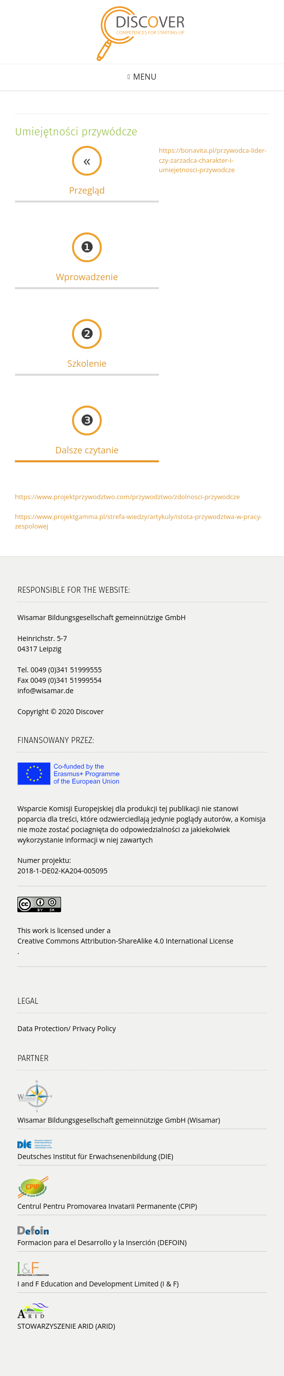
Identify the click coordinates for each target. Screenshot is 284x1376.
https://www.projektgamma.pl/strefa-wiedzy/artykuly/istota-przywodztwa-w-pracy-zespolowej (138, 521)
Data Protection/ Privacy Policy (66, 1028)
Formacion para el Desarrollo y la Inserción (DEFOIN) (102, 1242)
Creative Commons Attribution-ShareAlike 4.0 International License (125, 941)
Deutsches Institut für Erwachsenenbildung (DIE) (95, 1156)
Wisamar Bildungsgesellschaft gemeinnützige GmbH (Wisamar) (118, 1120)
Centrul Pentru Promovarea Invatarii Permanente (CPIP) (107, 1206)
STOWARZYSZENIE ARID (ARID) (66, 1326)
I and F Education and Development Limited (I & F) (98, 1283)
